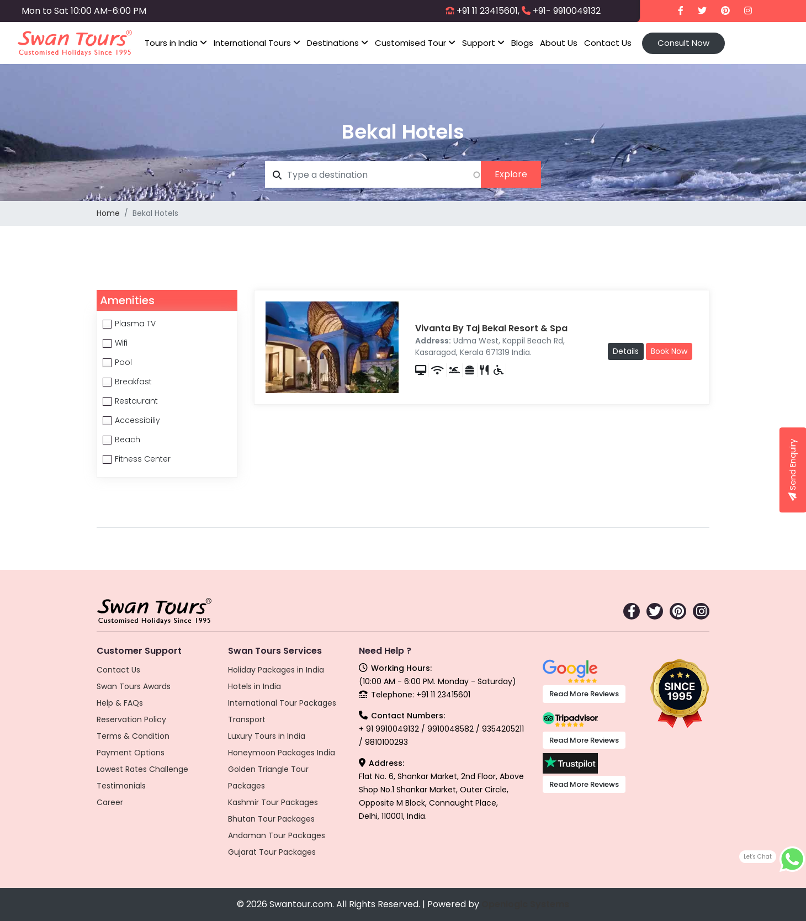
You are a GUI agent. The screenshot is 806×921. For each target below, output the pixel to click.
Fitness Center (143, 458)
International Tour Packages (282, 702)
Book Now (669, 351)
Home (108, 213)
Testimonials (121, 785)
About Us (558, 43)
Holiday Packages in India (276, 669)
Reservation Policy (131, 719)
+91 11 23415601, (488, 10)
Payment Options (131, 752)
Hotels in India (254, 686)
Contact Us (608, 43)
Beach (127, 439)
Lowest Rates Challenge (142, 769)
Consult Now (683, 43)
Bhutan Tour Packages (271, 818)
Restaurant (136, 400)
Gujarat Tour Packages (272, 852)
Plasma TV (135, 323)
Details (626, 351)
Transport (247, 719)
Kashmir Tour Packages (273, 802)
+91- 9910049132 (567, 10)
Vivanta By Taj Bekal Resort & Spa (491, 328)
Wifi (121, 342)
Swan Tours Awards (134, 686)
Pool (123, 362)
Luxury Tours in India (266, 736)
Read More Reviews (584, 694)
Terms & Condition (133, 736)
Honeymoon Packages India (281, 752)
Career (110, 802)
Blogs (522, 43)
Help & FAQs (120, 702)
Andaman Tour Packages (276, 835)
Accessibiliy (137, 420)
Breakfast (133, 381)
